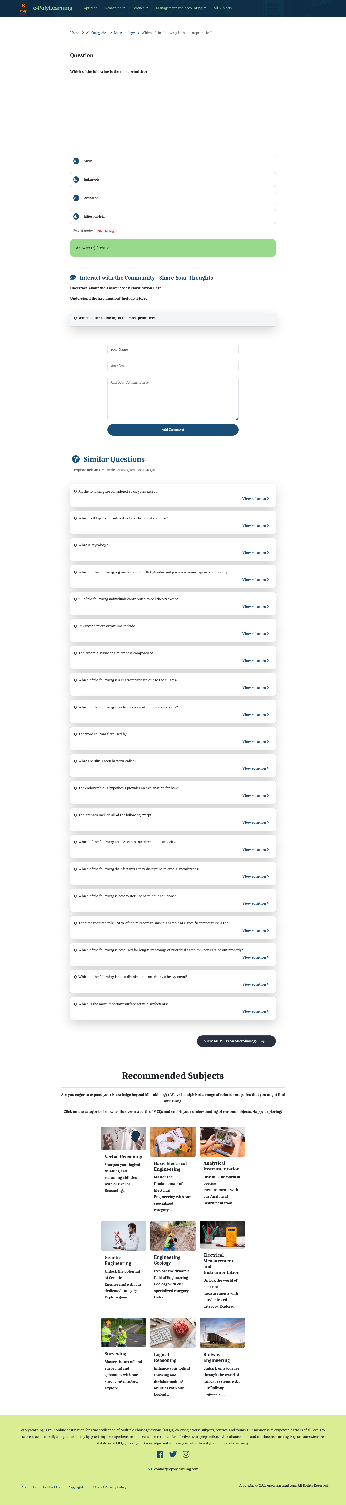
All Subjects (223, 8)
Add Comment (173, 429)
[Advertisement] (173, 114)
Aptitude (91, 8)
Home (75, 33)
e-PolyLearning (44, 8)
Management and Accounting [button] (179, 8)
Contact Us (51, 1487)
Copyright (75, 1487)
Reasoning (113, 8)
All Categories (96, 33)
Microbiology (124, 33)
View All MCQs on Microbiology (236, 1041)
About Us (28, 1487)
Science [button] (139, 8)
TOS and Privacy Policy (108, 1487)
